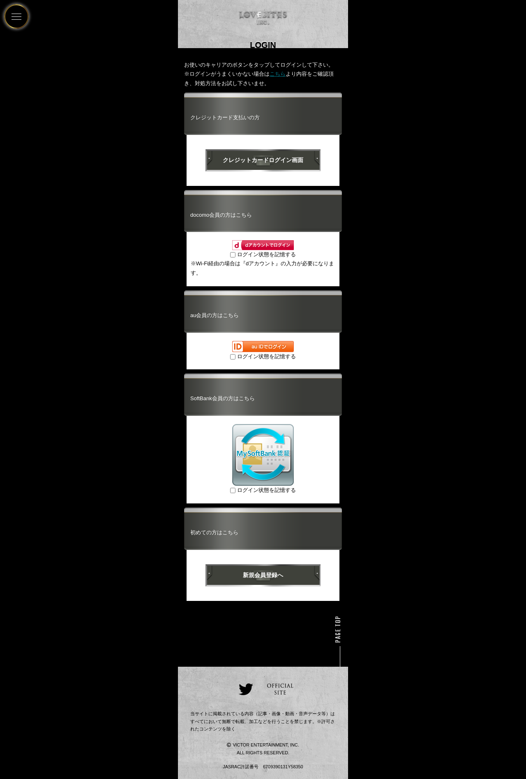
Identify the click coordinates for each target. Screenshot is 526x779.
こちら (278, 74)
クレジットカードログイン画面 (263, 160)
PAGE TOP (338, 629)
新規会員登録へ (263, 575)
